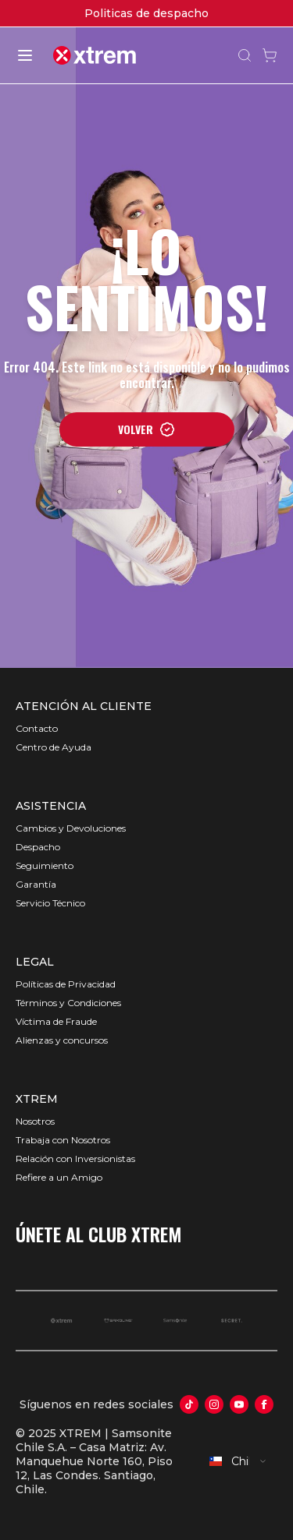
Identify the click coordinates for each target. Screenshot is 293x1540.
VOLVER (146, 429)
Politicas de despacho (146, 13)
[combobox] (238, 1461)
